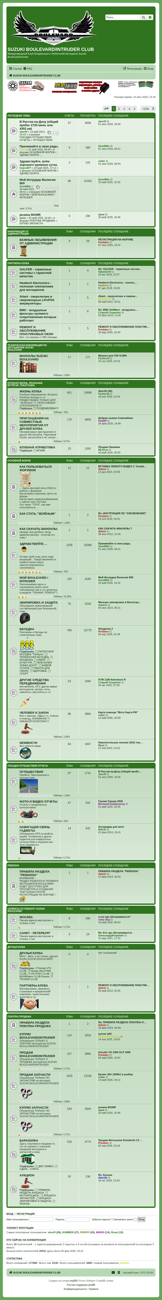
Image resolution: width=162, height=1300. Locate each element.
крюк (23, 217)
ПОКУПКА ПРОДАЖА (42, 220)
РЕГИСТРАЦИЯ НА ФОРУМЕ (115, 239)
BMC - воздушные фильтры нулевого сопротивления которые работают (38, 315)
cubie (101, 161)
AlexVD (102, 1177)
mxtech (102, 605)
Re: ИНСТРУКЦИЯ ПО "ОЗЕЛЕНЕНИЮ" (122, 513)
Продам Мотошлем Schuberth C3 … (120, 1140)
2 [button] (119, 109)
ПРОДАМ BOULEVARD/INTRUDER (37, 1054)
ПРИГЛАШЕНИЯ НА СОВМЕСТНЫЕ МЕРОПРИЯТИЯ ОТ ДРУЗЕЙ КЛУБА (34, 423)
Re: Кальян (105, 1175)
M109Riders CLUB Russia (37, 975)
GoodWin (104, 146)
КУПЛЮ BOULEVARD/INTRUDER (37, 1035)
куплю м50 (105, 1033)
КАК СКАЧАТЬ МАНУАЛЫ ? (115, 528)
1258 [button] (145, 109)
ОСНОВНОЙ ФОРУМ (41, 152)
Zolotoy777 (105, 299)
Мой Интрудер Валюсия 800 (115, 577)
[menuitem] (27, 68)
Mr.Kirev (103, 449)
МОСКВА (26, 917)
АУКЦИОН (27, 1175)
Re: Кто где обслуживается (115, 932)
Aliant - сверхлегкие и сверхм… (118, 296)
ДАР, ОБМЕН (44, 1166)
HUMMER (68, 1232)
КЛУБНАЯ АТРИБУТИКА (37, 447)
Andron (124, 1263)
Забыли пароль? (101, 1219)
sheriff (23, 131)
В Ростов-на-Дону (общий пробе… (119, 771)
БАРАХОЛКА (29, 1140)
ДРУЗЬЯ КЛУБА (16, 947)
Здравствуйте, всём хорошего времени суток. (39, 163)
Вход (9, 1213)
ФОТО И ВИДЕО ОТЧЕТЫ (39, 801)
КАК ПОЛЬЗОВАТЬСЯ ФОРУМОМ (36, 468)
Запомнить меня (124, 1219)
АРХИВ (39, 450)
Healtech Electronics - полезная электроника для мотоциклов (36, 286)
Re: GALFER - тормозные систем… (120, 269)
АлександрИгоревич (111, 935)
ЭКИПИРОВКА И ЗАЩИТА (39, 602)
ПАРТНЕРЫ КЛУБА (18, 263)
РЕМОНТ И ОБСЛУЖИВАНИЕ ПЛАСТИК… (123, 326)
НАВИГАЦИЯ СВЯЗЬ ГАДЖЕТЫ (35, 828)
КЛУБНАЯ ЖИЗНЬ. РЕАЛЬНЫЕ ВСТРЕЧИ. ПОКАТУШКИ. (25, 384)
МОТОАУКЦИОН (34, 1194)
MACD (102, 829)
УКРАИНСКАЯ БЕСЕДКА (34, 655)
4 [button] (129, 109)
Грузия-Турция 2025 (110, 801)
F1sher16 (103, 358)
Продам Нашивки (109, 447)
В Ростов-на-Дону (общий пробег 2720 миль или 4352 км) (39, 125)
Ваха (101, 745)
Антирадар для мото (111, 826)
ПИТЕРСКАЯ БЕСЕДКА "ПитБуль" (37, 653)
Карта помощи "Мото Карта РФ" (118, 712)
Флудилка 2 (105, 628)
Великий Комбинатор (111, 804)
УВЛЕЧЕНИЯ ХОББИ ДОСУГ (36, 664)
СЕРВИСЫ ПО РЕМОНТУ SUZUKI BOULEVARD (26, 910)
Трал (23, 149)
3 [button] (124, 109)
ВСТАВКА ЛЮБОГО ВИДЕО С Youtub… (122, 466)
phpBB (73, 1281)
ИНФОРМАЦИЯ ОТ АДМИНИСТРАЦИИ (18, 232)
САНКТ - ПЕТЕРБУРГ (35, 933)
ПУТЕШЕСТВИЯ (42, 140)
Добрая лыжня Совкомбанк (115, 418)
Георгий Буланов (109, 1036)
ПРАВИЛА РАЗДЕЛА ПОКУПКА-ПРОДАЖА (35, 1024)
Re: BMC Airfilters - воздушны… (118, 309)
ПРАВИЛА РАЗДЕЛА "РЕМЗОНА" (34, 873)
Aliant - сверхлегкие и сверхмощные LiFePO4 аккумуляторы (37, 300)
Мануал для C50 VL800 (112, 355)
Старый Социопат (109, 312)
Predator (103, 242)
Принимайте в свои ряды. (39, 146)
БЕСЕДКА (27, 629)
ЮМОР (40, 659)
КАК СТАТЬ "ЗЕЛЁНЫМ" (38, 513)
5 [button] (134, 109)
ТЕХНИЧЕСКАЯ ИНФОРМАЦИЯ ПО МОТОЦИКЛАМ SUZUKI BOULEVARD (27, 347)
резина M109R (30, 214)
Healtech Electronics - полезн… (117, 282)
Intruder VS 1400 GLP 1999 (114, 1052)
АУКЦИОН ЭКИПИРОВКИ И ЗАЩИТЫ (35, 1199)
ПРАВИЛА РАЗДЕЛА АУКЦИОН (35, 1191)
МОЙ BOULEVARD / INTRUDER (34, 579)
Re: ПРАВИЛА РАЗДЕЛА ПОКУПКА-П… (122, 1022)
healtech (103, 285)
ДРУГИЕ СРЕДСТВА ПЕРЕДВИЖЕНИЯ (34, 681)
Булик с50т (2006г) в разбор (115, 1074)
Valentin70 (104, 271)
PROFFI (84, 1232)
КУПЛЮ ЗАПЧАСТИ (31, 223)
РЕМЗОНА (13, 865)
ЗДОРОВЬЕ (38, 670)
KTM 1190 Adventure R (112, 679)
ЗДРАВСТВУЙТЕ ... (31, 155)
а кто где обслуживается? (114, 916)
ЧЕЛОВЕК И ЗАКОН (34, 712)
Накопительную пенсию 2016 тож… (120, 742)
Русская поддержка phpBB (81, 1285)
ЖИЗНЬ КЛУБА (31, 391)
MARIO (100, 1232)
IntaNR (102, 420)
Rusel (114, 1232)
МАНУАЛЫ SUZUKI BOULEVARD (34, 357)
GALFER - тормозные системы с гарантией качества (36, 273)
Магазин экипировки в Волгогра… (119, 602)
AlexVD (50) (105, 391)
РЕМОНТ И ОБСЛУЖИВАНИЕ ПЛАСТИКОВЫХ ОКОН (36, 330)
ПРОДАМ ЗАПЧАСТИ (35, 1074)
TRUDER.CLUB (36, 978)
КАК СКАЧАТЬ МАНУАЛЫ (38, 529)
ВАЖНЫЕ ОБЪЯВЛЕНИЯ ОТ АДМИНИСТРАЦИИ (38, 241)
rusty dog (104, 919)
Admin (102, 469)
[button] (106, 108)
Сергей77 (25, 168)
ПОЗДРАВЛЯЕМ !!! (45, 408)
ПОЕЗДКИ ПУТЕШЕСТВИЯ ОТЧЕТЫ (28, 766)
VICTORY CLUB (38, 973)
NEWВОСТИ (28, 743)
